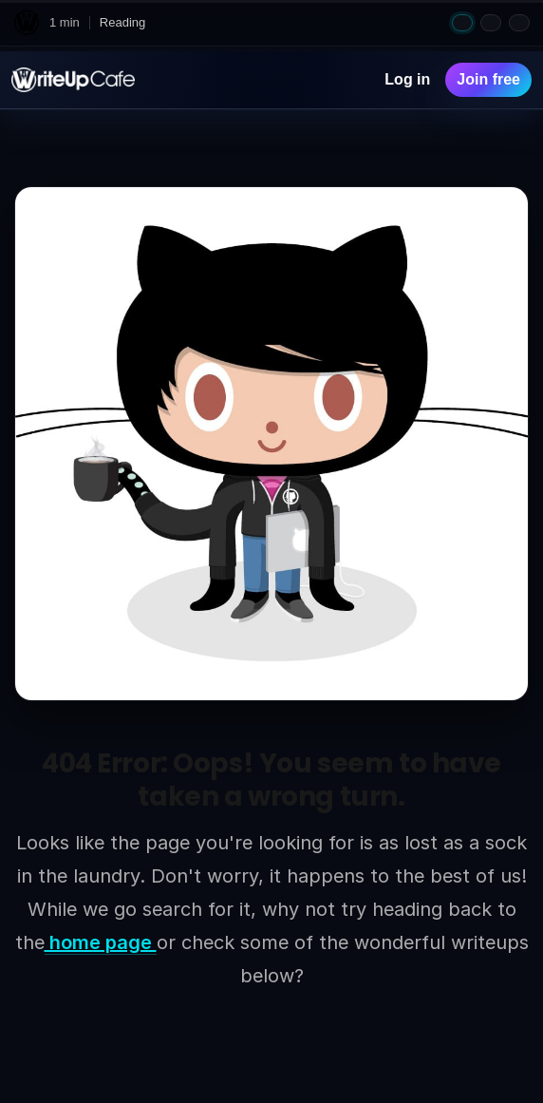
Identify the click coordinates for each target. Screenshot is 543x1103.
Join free (488, 79)
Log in (407, 79)
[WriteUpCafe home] (26, 23)
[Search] (351, 80)
